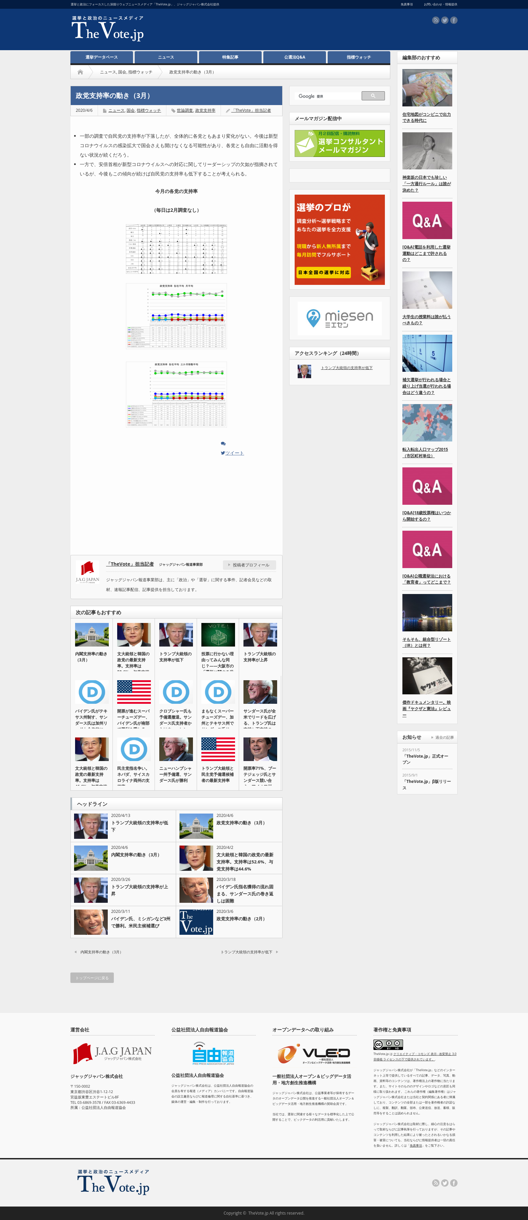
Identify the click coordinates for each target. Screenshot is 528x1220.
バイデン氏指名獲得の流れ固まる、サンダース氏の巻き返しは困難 (245, 894)
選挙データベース (102, 57)
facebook (454, 20)
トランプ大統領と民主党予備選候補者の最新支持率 (217, 774)
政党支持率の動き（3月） (242, 823)
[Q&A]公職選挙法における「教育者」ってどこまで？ (426, 579)
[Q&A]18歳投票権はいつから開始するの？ (426, 516)
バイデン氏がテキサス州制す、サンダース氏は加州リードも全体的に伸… (91, 723)
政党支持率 (205, 110)
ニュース (166, 57)
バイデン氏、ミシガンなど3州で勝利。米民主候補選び (140, 922)
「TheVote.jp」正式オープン (425, 759)
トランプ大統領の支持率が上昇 (259, 657)
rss (435, 20)
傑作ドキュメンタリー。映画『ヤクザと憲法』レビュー (426, 708)
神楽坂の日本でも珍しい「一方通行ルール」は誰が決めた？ (426, 183)
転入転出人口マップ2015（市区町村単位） (425, 453)
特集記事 (230, 57)
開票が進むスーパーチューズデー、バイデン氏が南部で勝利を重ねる (133, 720)
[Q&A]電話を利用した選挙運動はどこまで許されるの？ (426, 253)
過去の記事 (444, 737)
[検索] (329, 96)
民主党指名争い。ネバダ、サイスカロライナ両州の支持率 (133, 777)
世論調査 (185, 110)
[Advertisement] (257, 31)
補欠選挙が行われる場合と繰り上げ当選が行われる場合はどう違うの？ (426, 386)
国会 (122, 72)
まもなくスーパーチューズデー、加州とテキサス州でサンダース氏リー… (217, 723)
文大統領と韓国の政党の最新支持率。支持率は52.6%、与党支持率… (133, 666)
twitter (445, 20)
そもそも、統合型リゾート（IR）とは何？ (426, 642)
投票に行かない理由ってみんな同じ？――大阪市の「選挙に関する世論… (217, 666)
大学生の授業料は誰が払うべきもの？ (426, 320)
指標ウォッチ (359, 57)
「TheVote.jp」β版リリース (426, 785)
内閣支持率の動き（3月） (91, 657)
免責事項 (416, 1145)
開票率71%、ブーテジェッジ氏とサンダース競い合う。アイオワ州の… (259, 780)
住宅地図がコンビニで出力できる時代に (426, 117)
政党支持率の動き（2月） (242, 919)
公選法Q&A (294, 57)
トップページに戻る (92, 977)
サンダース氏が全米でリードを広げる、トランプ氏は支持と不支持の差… (259, 723)
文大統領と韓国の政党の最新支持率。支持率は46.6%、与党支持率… (91, 780)
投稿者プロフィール (251, 565)
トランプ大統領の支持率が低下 (175, 657)
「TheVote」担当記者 (251, 110)
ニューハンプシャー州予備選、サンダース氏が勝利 (175, 774)
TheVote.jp (258, 1213)
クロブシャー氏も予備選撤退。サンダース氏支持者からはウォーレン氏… (175, 723)
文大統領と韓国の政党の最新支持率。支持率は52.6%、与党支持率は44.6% (245, 862)
